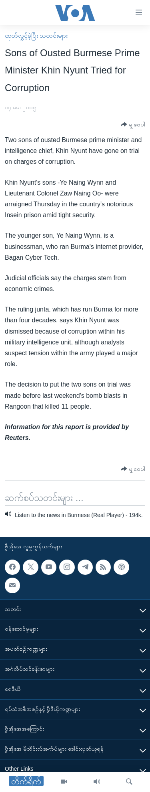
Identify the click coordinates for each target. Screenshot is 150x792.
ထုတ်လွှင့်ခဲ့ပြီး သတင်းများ (36, 35)
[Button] (133, 124)
